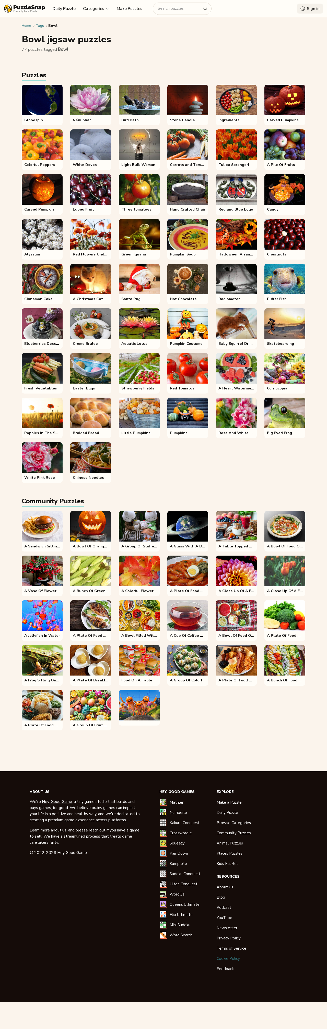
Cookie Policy (228, 958)
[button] (96, 8)
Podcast (224, 907)
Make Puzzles (129, 8)
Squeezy (177, 843)
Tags (40, 25)
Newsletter (227, 927)
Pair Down (179, 853)
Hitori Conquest (183, 884)
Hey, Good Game (57, 801)
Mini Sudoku (180, 924)
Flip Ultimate (181, 914)
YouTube (224, 917)
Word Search (181, 935)
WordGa (177, 894)
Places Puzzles (229, 853)
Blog (221, 897)
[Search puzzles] (179, 8)
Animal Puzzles (230, 843)
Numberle (178, 812)
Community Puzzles (234, 833)
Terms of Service (231, 948)
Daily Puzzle (64, 8)
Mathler (176, 802)
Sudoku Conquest (185, 873)
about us (58, 830)
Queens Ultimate (185, 904)
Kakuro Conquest (185, 822)
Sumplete (178, 863)
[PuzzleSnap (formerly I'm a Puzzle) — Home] (24, 8)
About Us (225, 887)
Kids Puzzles (227, 863)
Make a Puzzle (229, 802)
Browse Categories (234, 822)
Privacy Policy (229, 938)
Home (26, 25)
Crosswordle (181, 833)
